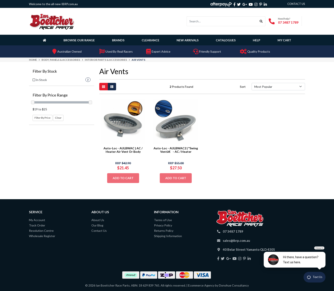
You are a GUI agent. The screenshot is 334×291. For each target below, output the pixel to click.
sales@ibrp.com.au (236, 240)
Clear (58, 117)
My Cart (284, 40)
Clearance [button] (150, 40)
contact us (296, 4)
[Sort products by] (278, 86)
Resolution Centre (41, 230)
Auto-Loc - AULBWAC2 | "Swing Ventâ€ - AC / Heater (176, 150)
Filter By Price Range (50, 95)
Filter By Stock (45, 71)
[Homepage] (45, 40)
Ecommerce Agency (201, 285)
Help (256, 40)
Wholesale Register (42, 236)
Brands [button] (118, 40)
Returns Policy (163, 230)
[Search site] (261, 21)
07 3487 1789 (288, 22)
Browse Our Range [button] (79, 40)
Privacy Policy (163, 225)
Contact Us (99, 230)
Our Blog (97, 225)
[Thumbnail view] (103, 86)
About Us (97, 220)
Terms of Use (163, 220)
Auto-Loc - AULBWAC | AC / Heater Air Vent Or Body (123, 150)
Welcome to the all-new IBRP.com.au (53, 4)
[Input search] (222, 21)
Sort (243, 86)
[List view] (112, 86)
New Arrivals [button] (188, 40)
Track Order (37, 225)
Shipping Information (168, 236)
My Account (37, 220)
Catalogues (226, 40)
